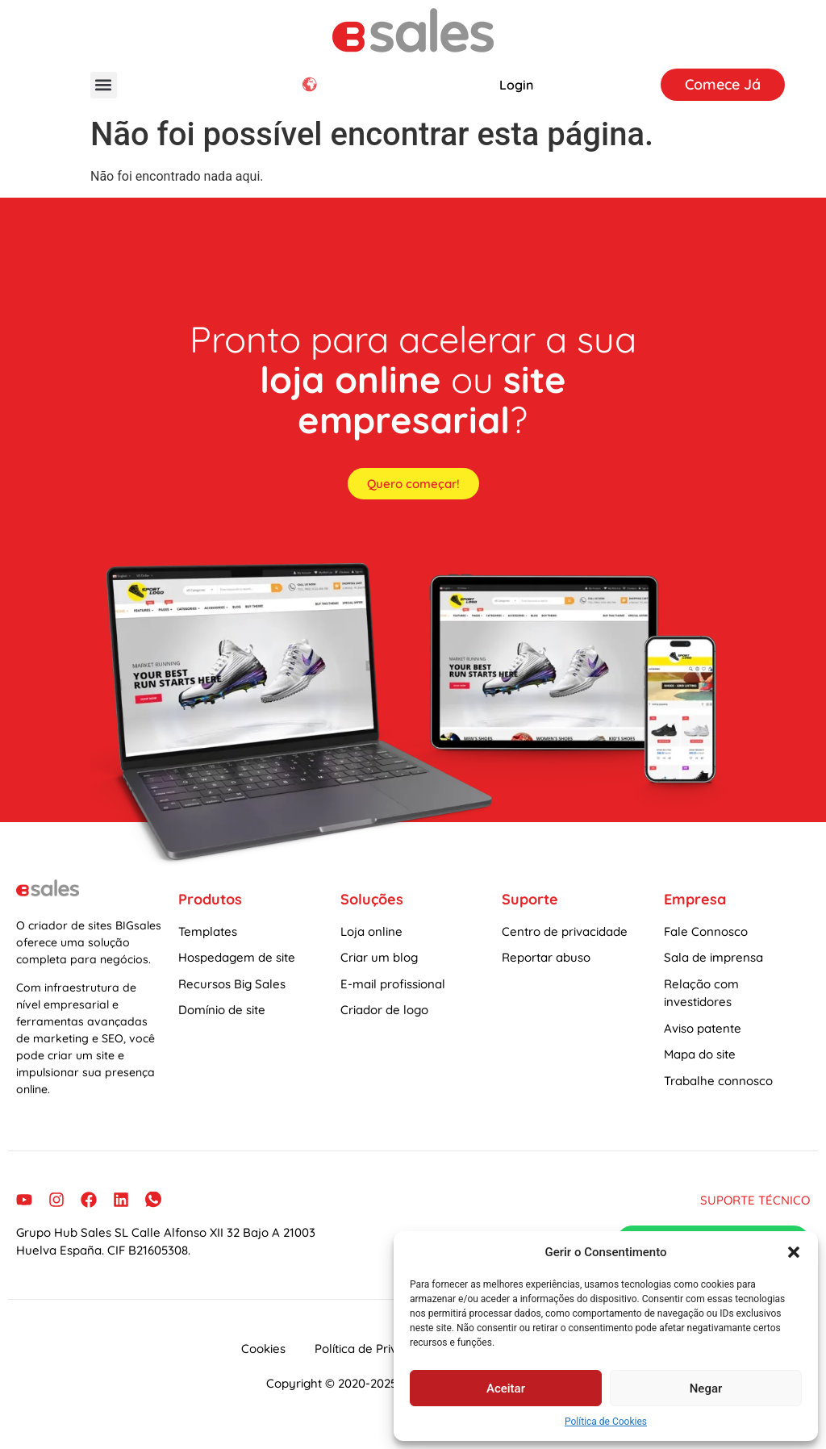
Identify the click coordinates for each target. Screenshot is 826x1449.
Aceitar (505, 1388)
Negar (706, 1388)
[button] (794, 1252)
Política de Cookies (606, 1421)
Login (516, 85)
